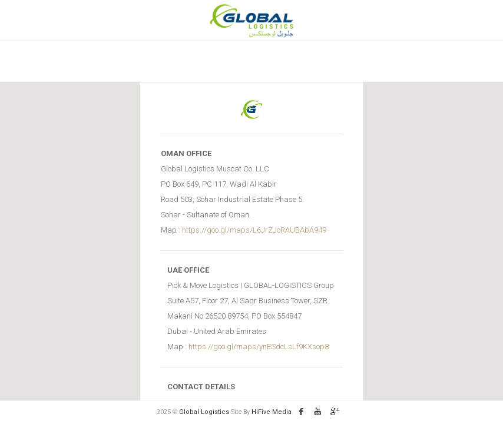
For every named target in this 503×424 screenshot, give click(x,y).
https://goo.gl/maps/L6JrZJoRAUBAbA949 (254, 230)
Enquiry (311, 62)
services (259, 62)
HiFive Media (272, 412)
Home (123, 62)
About (165, 62)
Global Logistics (205, 412)
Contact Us (368, 62)
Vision (209, 62)
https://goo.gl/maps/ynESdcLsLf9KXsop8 (258, 346)
